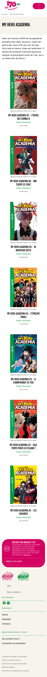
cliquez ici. (27, 555)
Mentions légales (8, 667)
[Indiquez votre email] (20, 561)
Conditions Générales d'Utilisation (14, 657)
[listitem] (4, 603)
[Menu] (39, 6)
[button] (23, 614)
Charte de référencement (11, 660)
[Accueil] (12, 6)
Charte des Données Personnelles (14, 664)
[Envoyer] (40, 562)
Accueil (5, 14)
